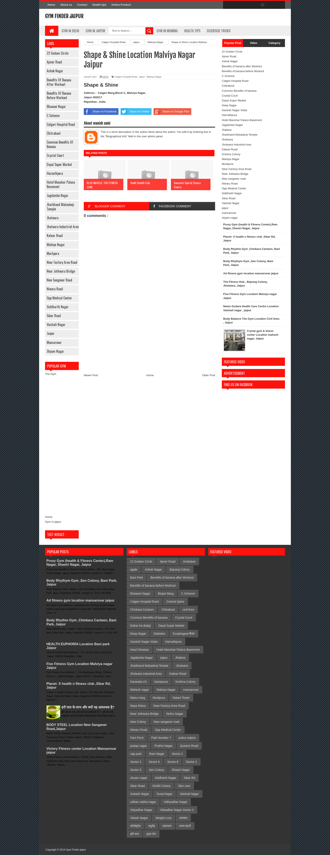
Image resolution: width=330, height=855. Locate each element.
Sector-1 (191, 761)
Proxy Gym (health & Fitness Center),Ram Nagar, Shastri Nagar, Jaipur (80, 562)
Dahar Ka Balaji (140, 625)
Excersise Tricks (218, 30)
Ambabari (189, 561)
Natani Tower (181, 697)
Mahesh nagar (139, 689)
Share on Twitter (135, 111)
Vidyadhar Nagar (141, 810)
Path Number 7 (161, 737)
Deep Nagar (229, 105)
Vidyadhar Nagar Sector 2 (177, 810)
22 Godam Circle (57, 53)
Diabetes (159, 633)
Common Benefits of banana (60, 144)
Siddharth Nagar (58, 306)
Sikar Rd (189, 778)
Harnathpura (55, 173)
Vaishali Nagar (56, 324)
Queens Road (189, 745)
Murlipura (53, 253)
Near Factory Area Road (62, 262)
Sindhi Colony (161, 786)
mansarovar (54, 342)
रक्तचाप (167, 826)
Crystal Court (55, 155)
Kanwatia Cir (138, 681)
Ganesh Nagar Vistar (234, 110)
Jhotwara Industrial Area (63, 226)
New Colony (138, 721)
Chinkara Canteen (142, 609)
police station (187, 737)
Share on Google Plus (171, 111)
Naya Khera (138, 705)
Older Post (208, 375)
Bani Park (136, 577)
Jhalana (227, 129)
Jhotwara (53, 217)
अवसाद (183, 818)
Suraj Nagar (164, 794)
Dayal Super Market (59, 164)
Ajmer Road (54, 62)
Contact (82, 4)
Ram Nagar (156, 753)
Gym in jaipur (53, 521)
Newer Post (91, 375)
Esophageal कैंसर (184, 633)
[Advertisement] (62, 445)
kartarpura (161, 681)
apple (133, 569)
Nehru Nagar (174, 713)
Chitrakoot (54, 133)
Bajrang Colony (180, 569)
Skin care (184, 786)
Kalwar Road (55, 235)
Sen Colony (156, 770)
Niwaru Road (55, 288)
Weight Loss (163, 818)
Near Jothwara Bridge (61, 271)
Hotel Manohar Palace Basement (61, 184)
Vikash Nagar (139, 818)
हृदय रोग (151, 834)
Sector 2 (177, 753)
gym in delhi (70, 30)
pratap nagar (138, 745)
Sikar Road (54, 315)
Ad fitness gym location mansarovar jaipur (81, 600)
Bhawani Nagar (56, 106)
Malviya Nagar (56, 244)
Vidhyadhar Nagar (176, 802)
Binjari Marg (166, 593)
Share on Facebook (100, 111)
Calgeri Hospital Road (61, 124)
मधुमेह (151, 826)
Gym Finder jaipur (64, 16)
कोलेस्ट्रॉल (135, 826)
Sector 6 (154, 761)
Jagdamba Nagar (57, 195)
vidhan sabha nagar (143, 802)
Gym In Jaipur (95, 30)
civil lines (188, 609)
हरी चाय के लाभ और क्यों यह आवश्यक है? (87, 707)
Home (51, 4)
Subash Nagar (139, 794)
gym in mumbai (167, 30)
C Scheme (53, 115)
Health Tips (192, 30)
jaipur (51, 333)
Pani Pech (137, 737)
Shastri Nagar (181, 770)
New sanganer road (59, 280)
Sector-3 (135, 770)
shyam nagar (55, 351)
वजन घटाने (185, 826)
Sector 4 (135, 761)
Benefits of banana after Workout (59, 82)
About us (66, 4)
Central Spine (175, 601)
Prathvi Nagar (163, 745)
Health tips (99, 4)
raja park (136, 753)
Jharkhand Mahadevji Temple (60, 206)
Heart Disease (139, 649)
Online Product (121, 4)
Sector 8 (172, 761)
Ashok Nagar (55, 70)
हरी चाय (134, 834)
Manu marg (137, 697)
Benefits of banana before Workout (59, 95)
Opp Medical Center (59, 297)
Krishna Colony (231, 154)
